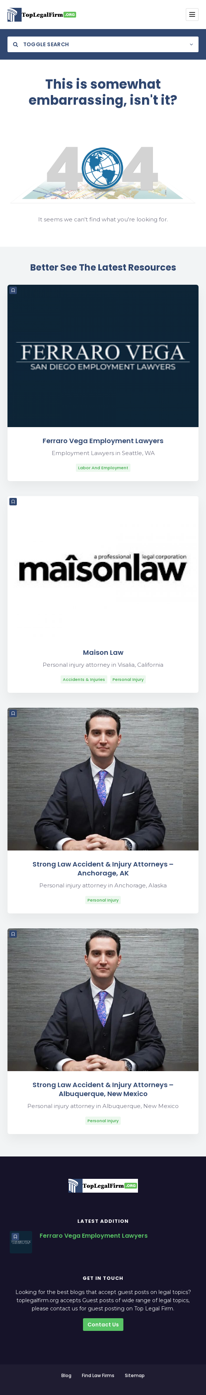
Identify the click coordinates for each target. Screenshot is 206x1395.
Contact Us (103, 1324)
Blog (66, 1375)
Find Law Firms (98, 1375)
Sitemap (135, 1375)
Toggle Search (41, 44)
